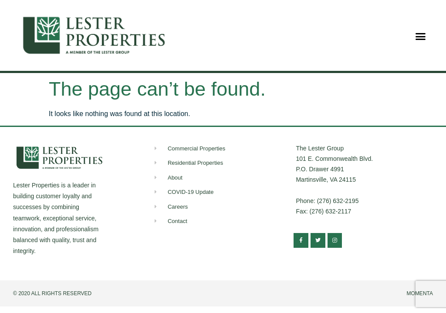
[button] (420, 36)
